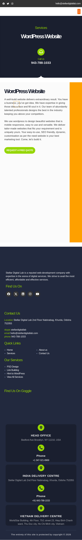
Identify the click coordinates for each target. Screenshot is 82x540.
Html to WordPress (16, 373)
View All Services (15, 377)
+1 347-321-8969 (41, 460)
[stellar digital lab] (41, 408)
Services (11, 353)
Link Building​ (13, 370)
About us (43, 350)
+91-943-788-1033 (41, 500)
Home (10, 350)
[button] (79, 11)
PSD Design (13, 366)
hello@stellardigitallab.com (68, 3)
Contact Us (44, 353)
